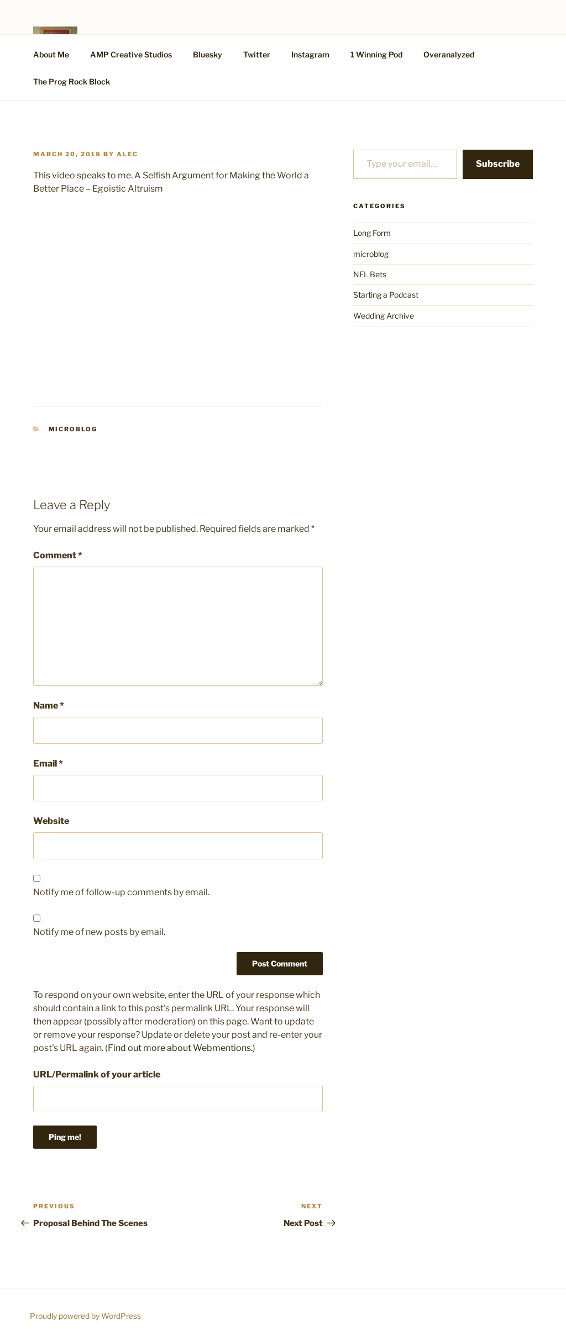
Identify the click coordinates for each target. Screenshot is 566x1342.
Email (48, 763)
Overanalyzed (448, 54)
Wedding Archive (383, 315)
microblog (73, 429)
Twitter (256, 54)
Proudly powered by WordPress (85, 1315)
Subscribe (498, 163)
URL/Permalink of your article (96, 1074)
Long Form (372, 232)
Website (51, 821)
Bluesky (207, 54)
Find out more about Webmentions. (180, 1048)
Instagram (310, 54)
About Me (51, 54)
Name (48, 705)
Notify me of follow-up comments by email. (121, 892)
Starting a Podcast (385, 294)
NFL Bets (369, 274)
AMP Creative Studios (131, 54)
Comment (57, 555)
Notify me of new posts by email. (99, 932)
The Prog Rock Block (71, 81)
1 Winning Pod (376, 54)
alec (127, 154)
